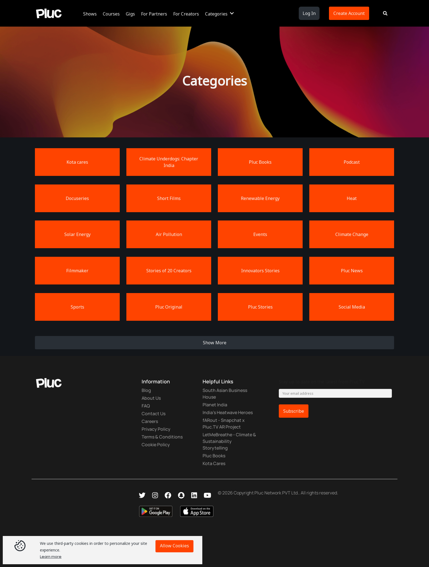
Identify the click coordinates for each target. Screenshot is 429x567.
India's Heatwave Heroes (228, 412)
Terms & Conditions (162, 437)
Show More (214, 343)
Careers (150, 421)
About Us (151, 398)
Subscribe (293, 411)
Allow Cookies (174, 546)
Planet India (215, 405)
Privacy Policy (156, 429)
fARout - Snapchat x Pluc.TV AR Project (224, 423)
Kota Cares (214, 463)
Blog (146, 390)
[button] (91, 13)
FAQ (146, 406)
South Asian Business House (225, 393)
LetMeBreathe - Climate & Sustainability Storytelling (229, 441)
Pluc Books (214, 456)
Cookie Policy (156, 445)
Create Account (349, 13)
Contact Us (153, 414)
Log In (309, 13)
